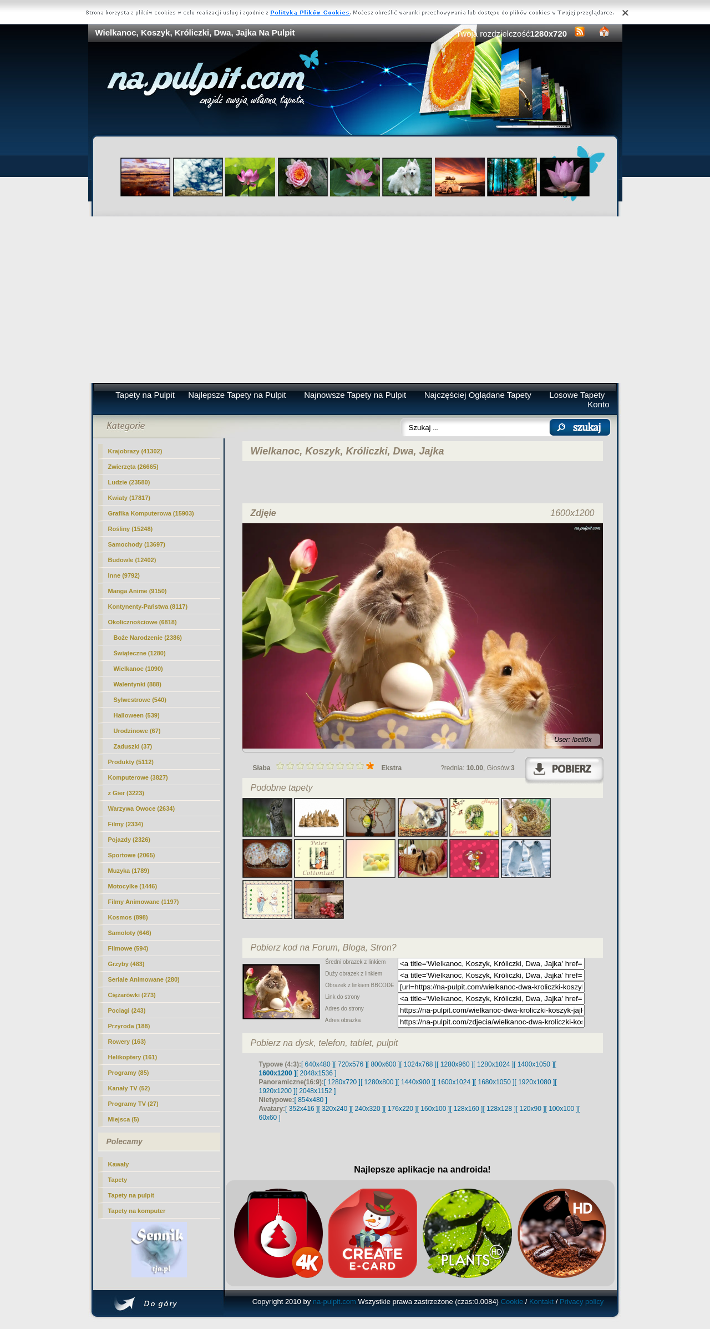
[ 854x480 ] (311, 1100)
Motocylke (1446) (133, 886)
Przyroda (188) (129, 1026)
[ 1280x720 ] (342, 1082)
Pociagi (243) (127, 1010)
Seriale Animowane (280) (144, 979)
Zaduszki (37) (133, 746)
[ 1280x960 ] (455, 1064)
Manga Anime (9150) (137, 591)
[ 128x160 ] (466, 1109)
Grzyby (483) (126, 964)
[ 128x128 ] (499, 1109)
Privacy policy (582, 1301)
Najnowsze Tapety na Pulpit (355, 395)
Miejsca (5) (123, 1119)
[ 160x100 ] (433, 1109)
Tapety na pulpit (131, 1195)
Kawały (118, 1164)
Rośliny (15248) (130, 528)
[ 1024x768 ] (418, 1064)
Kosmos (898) (128, 917)
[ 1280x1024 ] (493, 1064)
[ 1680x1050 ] (494, 1082)
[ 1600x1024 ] (454, 1082)
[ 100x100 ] (561, 1109)
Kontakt (541, 1301)
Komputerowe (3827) (138, 777)
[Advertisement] (355, 299)
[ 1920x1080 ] (535, 1082)
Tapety (118, 1179)
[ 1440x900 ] (415, 1082)
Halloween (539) (137, 715)
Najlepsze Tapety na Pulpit (237, 395)
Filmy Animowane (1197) (143, 901)
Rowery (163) (127, 1041)
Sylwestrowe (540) (140, 699)
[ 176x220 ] (400, 1109)
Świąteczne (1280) (140, 653)
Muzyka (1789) (129, 870)
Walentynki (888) (137, 684)
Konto (598, 404)
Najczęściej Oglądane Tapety (477, 395)
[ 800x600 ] (383, 1064)
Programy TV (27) (133, 1103)
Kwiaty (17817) (129, 497)
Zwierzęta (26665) (133, 466)
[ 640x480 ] (317, 1064)
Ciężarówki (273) (132, 995)
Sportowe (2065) (131, 855)
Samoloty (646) (129, 932)
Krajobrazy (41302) (135, 451)
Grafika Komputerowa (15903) (151, 513)
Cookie (512, 1301)
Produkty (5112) (131, 762)
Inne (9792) (124, 575)
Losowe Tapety (577, 395)
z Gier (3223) (126, 793)
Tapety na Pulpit (145, 395)
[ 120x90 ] (530, 1109)
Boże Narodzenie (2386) (148, 637)
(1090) (138, 668)
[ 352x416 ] (301, 1109)
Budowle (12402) (132, 560)
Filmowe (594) (128, 948)
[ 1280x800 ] (379, 1082)
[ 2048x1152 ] (316, 1091)
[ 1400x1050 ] (534, 1064)
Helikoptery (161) (133, 1057)
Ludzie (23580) (129, 482)
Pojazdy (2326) (129, 839)
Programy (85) (128, 1072)
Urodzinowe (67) (137, 730)
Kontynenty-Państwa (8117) (148, 606)
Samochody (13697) (136, 544)
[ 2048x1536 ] (316, 1073)
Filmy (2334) (126, 824)
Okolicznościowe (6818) (142, 622)
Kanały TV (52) (129, 1088)
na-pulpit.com (334, 1301)
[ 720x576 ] (350, 1064)
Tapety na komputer (137, 1210)
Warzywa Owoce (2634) (141, 808)
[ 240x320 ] (367, 1109)
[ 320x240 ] (334, 1109)
